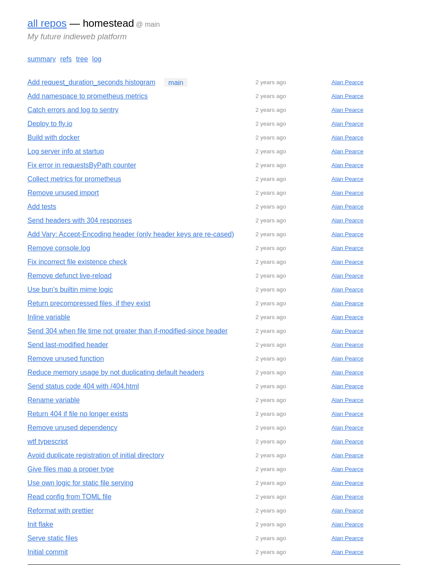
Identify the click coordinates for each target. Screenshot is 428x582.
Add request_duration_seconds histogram (91, 82)
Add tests (42, 206)
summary (42, 59)
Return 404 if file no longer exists (78, 414)
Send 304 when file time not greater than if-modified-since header (128, 331)
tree (82, 59)
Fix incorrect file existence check (77, 262)
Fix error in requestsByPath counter (82, 165)
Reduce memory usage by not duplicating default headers (116, 372)
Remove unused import (63, 192)
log (96, 59)
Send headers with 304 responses (80, 220)
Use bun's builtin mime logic (70, 289)
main (176, 82)
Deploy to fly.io (50, 123)
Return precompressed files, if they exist (89, 303)
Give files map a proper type (71, 469)
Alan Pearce (347, 82)
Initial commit (48, 552)
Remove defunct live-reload (70, 275)
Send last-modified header (68, 344)
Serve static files (53, 538)
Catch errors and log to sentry (73, 110)
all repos (47, 23)
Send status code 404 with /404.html (83, 386)
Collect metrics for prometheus (74, 179)
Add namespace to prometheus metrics (88, 96)
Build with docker (54, 137)
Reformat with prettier (61, 510)
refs (66, 59)
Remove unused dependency (72, 427)
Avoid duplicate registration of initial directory (96, 455)
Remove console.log (59, 248)
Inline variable (49, 317)
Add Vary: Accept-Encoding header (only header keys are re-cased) (131, 234)
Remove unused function (66, 358)
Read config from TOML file (69, 496)
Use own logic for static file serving (80, 483)
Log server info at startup (66, 151)
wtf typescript (48, 441)
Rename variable (54, 400)
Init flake (41, 524)
